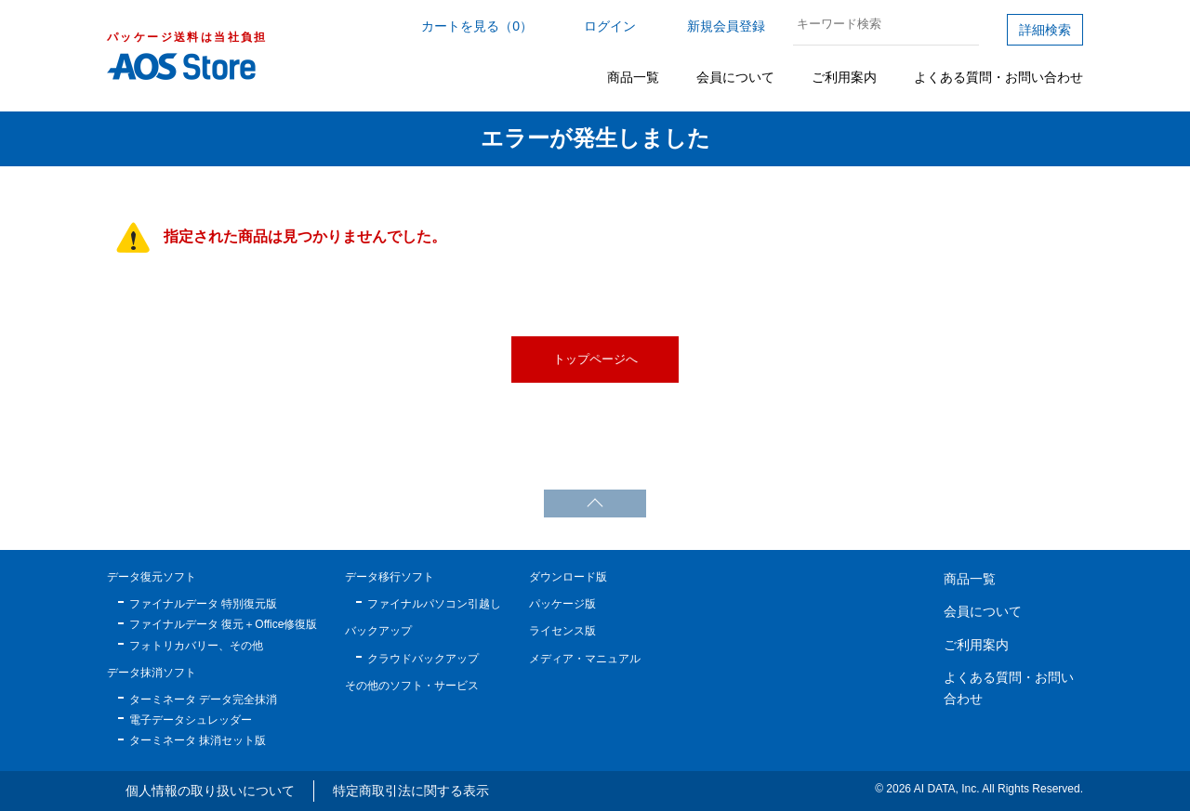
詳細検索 (1045, 29)
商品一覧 (633, 77)
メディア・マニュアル (585, 658)
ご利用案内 (844, 77)
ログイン (610, 26)
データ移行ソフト (389, 576)
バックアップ (378, 630)
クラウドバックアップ (423, 658)
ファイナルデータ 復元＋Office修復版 (223, 624)
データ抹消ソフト (151, 672)
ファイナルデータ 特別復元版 (203, 603)
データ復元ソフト (151, 576)
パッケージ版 (562, 603)
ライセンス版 (562, 630)
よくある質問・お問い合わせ (998, 77)
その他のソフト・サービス (412, 685)
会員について (735, 77)
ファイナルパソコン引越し (434, 603)
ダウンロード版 (568, 576)
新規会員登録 (726, 26)
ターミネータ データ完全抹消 (203, 699)
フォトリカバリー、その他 (196, 645)
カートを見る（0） (477, 26)
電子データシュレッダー (190, 719)
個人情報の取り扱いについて (210, 790)
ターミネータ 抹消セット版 (197, 740)
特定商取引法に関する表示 (411, 790)
